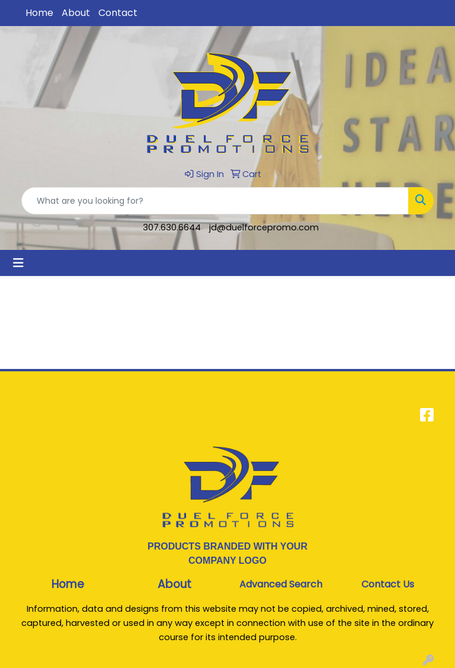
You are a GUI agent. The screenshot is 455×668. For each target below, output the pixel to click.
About (76, 13)
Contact (117, 13)
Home (39, 13)
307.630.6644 (172, 227)
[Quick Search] (215, 200)
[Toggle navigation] (18, 263)
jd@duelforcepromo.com (264, 227)
